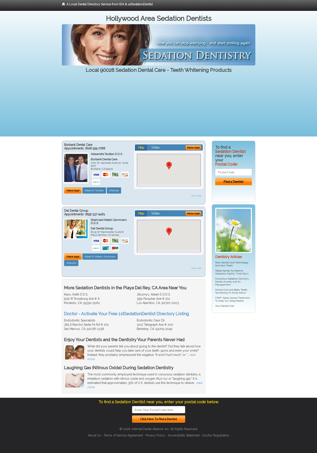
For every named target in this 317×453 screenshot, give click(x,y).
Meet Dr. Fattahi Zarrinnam (100, 256)
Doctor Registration (216, 435)
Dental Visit (227, 305)
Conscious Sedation (226, 278)
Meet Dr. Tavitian (94, 190)
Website (114, 190)
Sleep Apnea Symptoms (229, 270)
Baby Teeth (240, 289)
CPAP (218, 297)
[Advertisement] (158, 106)
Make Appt (73, 190)
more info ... (197, 196)
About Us (94, 435)
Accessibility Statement (184, 435)
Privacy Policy (155, 435)
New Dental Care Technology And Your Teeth (232, 264)
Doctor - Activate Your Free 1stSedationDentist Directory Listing (126, 313)
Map (141, 147)
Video (155, 147)
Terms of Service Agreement (123, 435)
